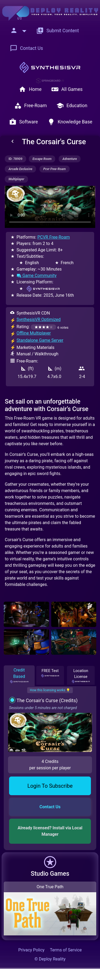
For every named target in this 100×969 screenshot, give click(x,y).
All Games (67, 89)
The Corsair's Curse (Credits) (47, 700)
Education (71, 105)
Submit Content (57, 30)
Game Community (37, 275)
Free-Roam (30, 105)
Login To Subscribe (50, 786)
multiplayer (16, 179)
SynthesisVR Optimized (39, 319)
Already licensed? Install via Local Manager (50, 831)
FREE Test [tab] (50, 672)
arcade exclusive (20, 169)
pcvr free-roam (54, 169)
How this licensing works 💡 (50, 690)
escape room (42, 159)
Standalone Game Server (40, 340)
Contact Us (26, 48)
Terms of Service (66, 949)
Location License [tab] (81, 675)
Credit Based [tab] (19, 675)
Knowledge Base (69, 122)
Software (23, 122)
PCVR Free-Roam (53, 237)
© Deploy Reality (50, 959)
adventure (69, 159)
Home (30, 89)
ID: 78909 (15, 159)
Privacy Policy (31, 949)
